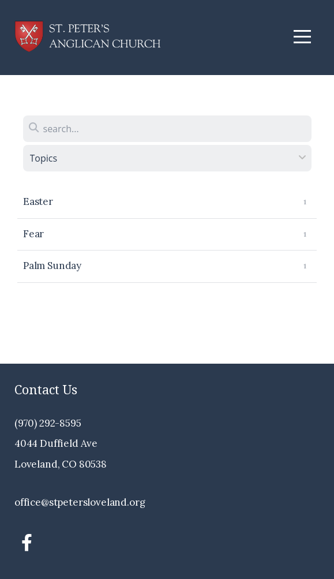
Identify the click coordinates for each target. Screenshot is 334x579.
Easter (38, 201)
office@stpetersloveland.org (79, 502)
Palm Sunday (52, 265)
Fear (33, 233)
